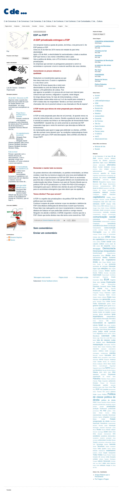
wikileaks (102, 465)
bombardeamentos (106, 186)
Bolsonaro (95, 186)
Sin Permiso (99, 121)
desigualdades (109, 251)
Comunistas (97, 221)
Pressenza (98, 129)
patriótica (95, 387)
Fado (103, 284)
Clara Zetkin (101, 208)
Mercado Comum (98, 355)
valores (100, 461)
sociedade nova (110, 438)
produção (96, 408)
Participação (96, 385)
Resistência (103, 423)
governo (95, 305)
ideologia (95, 314)
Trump (105, 455)
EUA (106, 279)
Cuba (113, 241)
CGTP (97, 98)
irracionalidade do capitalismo (104, 323)
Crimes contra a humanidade (106, 234)
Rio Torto (98, 70)
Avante (113, 179)
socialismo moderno (99, 438)
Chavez (108, 204)
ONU (113, 372)
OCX (105, 372)
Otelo (114, 376)
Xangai (108, 465)
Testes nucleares (110, 446)
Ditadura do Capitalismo (104, 260)
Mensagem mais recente (42, 277)
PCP (97, 389)
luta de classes (103, 340)
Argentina (95, 175)
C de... (113, 188)
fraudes (95, 295)
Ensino (107, 271)
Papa (99, 381)
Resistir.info (99, 108)
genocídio (106, 299)
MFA (114, 355)
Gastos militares (102, 297)
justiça (95, 331)
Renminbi (112, 421)
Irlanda (113, 321)
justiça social (103, 331)
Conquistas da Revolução (104, 60)
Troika (95, 455)
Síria (94, 434)
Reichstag (112, 417)
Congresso (96, 223)
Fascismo (96, 286)
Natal (103, 368)
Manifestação (111, 342)
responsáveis (111, 423)
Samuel (95, 432)
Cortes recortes (26, 26)
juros (113, 329)
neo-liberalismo (97, 370)
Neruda (105, 370)
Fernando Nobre (105, 286)
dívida (95, 262)
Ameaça (113, 167)
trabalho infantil (97, 453)
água (101, 162)
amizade (113, 169)
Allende (95, 165)
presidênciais (101, 404)
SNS (114, 434)
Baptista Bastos (111, 182)
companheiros (96, 214)
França (101, 292)
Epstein (113, 271)
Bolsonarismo (111, 184)
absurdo (107, 158)
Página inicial (8, 26)
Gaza (109, 297)
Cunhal (107, 244)
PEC (101, 389)
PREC (95, 402)
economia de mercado (100, 266)
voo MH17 (99, 463)
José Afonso (103, 329)
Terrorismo (100, 446)
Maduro (98, 342)
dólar (100, 262)
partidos (105, 385)
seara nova (111, 432)
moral (109, 357)
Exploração (110, 282)
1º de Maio (107, 156)
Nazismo (113, 368)
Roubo (99, 429)
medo (106, 351)
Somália (108, 440)
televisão (112, 444)
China (94, 206)
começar (113, 210)
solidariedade (102, 440)
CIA (102, 206)
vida (94, 463)
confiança (112, 221)
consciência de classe (100, 225)
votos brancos (111, 463)
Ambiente (107, 167)
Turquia (113, 455)
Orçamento (111, 374)
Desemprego (98, 251)
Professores (103, 408)
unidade (95, 459)
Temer (94, 446)
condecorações (106, 221)
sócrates (95, 440)
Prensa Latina (99, 131)
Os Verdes (106, 376)
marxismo (96, 349)
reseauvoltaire (99, 116)
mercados (108, 355)
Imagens (60, 26)
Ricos (94, 429)
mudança (112, 359)
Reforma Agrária (97, 417)
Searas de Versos (101, 79)
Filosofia (113, 288)
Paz (114, 387)
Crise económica (110, 239)
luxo (94, 342)
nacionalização (103, 366)
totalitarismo (102, 450)
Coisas (107, 208)
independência (111, 316)
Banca (95, 182)
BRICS (101, 188)
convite (95, 230)
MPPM (101, 359)
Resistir (97, 149)
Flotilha (104, 290)
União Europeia (110, 457)
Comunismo (111, 219)
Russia (103, 429)
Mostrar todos (112, 88)
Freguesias (102, 295)
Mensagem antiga (82, 277)
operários (96, 374)
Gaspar (95, 297)
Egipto (95, 268)
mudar (94, 361)
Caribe (109, 197)
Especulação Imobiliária (108, 275)
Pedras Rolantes (101, 84)
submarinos (101, 442)
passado (113, 385)
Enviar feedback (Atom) (50, 281)
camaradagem (111, 190)
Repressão (96, 423)
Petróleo (99, 391)
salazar (113, 429)
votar (104, 463)
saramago (100, 432)
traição (105, 453)
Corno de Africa (109, 230)
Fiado (106, 288)
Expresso (95, 284)
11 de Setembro (98, 156)
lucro (94, 340)
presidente (108, 404)
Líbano (113, 333)
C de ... (15, 11)
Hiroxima (113, 310)
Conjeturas (17, 26)
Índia (94, 318)
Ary (114, 175)
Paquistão (105, 381)
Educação (112, 266)
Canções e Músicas (51, 26)
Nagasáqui (112, 366)
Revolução (112, 425)
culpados (95, 244)
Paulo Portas (108, 387)
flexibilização (97, 290)
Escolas (106, 273)
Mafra (103, 342)
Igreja (113, 314)
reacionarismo (97, 415)
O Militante (98, 111)
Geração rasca (101, 301)
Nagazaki (95, 368)
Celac (113, 201)
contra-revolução (109, 228)
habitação (101, 310)
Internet (101, 321)
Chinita (99, 206)
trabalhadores (110, 450)
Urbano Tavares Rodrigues (107, 459)
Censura (41, 26)
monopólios (105, 357)
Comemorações (97, 212)
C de (109, 188)
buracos (106, 188)
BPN (114, 186)
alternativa (111, 165)
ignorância (107, 314)
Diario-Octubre (100, 126)
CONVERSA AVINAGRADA (104, 41)
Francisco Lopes (110, 292)
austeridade (111, 177)
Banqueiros (102, 182)
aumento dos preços (100, 177)
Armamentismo (103, 175)
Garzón (113, 295)
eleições (104, 268)
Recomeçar (111, 415)
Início (94, 321)
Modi (99, 357)
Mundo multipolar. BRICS (100, 364)
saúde (106, 432)
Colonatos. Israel (98, 210)
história (95, 312)
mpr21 (97, 136)
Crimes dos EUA (98, 237)
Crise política (96, 241)
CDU (106, 201)
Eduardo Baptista (16, 237)
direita (107, 255)
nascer (100, 368)
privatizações (111, 406)
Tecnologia (99, 444)
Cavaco (112, 199)
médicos (101, 351)
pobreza (113, 391)
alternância (102, 165)
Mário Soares (101, 347)
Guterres (95, 310)
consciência (111, 223)
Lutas (113, 340)
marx (113, 347)
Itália (105, 325)
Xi (111, 465)
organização (96, 376)
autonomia (105, 179)
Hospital (113, 312)
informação (105, 318)
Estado (113, 277)
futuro (108, 295)
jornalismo (112, 327)
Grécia (101, 305)
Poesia (99, 394)
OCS (100, 372)
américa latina (97, 169)
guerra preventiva (110, 308)
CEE (110, 201)
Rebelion (98, 113)
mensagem (112, 351)
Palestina (96, 379)
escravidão (112, 273)
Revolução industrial (99, 427)
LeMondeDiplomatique (102, 101)
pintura (108, 391)
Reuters (95, 425)
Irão (107, 321)
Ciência (106, 206)
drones (109, 262)
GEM (96, 103)
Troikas (100, 455)
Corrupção (97, 232)
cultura (101, 244)
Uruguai (95, 461)
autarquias (96, 179)
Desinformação (97, 253)
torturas (95, 450)
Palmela (95, 381)
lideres (94, 338)
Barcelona (95, 184)
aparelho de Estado (108, 173)
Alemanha (112, 162)
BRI (98, 188)
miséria (95, 357)
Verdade (113, 461)
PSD (104, 411)
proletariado (111, 408)
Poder (94, 394)
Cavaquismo (96, 201)
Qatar (94, 413)
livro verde (106, 338)
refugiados (106, 417)
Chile (113, 204)
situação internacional (104, 434)
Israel (100, 325)
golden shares (111, 303)
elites (109, 268)
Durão (99, 264)
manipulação (98, 344)
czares (98, 246)
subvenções (108, 442)
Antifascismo (112, 171)
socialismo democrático (108, 436)
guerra (101, 308)
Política (104, 394)
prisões (95, 406)
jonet (108, 325)
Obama (95, 372)
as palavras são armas (103, 65)
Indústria (98, 318)
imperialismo (98, 316)
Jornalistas (96, 329)
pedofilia (105, 389)
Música (95, 366)
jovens (110, 329)
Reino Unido (99, 419)
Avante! (97, 95)
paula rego (101, 387)
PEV (104, 391)
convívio (100, 230)
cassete (107, 199)
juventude (112, 331)
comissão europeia (109, 212)
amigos (106, 169)
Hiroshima (107, 310)
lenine (105, 333)
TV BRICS (98, 134)
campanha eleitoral (100, 192)
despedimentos (111, 253)
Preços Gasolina (101, 402)
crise (107, 236)
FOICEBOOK (99, 75)
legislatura (100, 333)
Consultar (34, 26)
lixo (111, 338)
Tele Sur (97, 123)
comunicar (96, 219)
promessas (96, 411)
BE (101, 184)
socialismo (96, 436)
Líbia (113, 336)
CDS (102, 201)
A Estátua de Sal (101, 51)
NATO (107, 368)
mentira (112, 353)
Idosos (101, 314)
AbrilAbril (98, 55)
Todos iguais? (102, 448)
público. (109, 411)
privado (102, 406)
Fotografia (95, 292)
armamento (110, 175)
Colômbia (112, 208)
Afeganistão (112, 160)
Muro (109, 364)
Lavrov (94, 333)
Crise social (106, 242)
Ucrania (95, 457)
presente (95, 404)
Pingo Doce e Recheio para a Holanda (21, 114)
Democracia (109, 248)
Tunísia (109, 455)
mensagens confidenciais (100, 353)
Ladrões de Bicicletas (102, 46)
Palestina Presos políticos (108, 379)
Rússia (108, 429)
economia (112, 264)
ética (101, 280)
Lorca (113, 338)
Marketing (109, 347)
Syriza (113, 442)
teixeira (106, 444)
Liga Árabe (100, 338)
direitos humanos (108, 257)
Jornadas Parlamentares (100, 327)
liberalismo (96, 336)
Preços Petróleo (111, 402)
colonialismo (107, 210)
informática (112, 318)
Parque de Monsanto (107, 383)
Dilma (102, 255)
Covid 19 (106, 232)
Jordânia (113, 325)
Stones (12, 240)
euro (98, 282)
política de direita (108, 400)
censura (96, 204)
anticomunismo (97, 171)
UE (99, 457)
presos (113, 404)
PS (101, 411)
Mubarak (106, 359)
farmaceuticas (111, 284)
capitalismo (99, 197)
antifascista (96, 173)
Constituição (111, 225)
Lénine (109, 333)
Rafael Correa (104, 413)
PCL (94, 389)
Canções (112, 192)
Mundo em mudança (109, 361)
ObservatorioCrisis (101, 139)
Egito (99, 268)
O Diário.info (99, 106)
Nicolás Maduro (111, 370)
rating (113, 413)
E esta (104, 264)
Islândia (95, 325)
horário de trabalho (104, 312)
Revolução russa (110, 427)
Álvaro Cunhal (97, 167)
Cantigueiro (96, 194)
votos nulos (96, 465)
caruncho (101, 199)
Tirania (95, 448)
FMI (108, 290)
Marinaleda (107, 344)
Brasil (94, 188)
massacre (103, 349)
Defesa (113, 246)
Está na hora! (12, 152)
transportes (112, 453)
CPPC (113, 232)
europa (103, 282)
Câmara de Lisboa (99, 190)
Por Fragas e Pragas (102, 479)
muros (113, 364)
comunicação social (104, 217)
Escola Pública (98, 273)
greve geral (107, 305)
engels (113, 268)
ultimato (103, 457)
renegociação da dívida (101, 421)
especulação (97, 275)
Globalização (102, 303)
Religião (112, 419)
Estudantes (96, 280)
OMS (109, 372)
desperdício (96, 255)
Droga (104, 262)
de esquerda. (106, 246)
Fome (113, 290)
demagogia (96, 248)
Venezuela (106, 461)
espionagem (96, 277)
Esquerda (98, 118)
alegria (106, 162)
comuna (104, 214)
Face (66, 26)
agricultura (96, 162)
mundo (100, 361)
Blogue (105, 184)
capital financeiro (109, 194)
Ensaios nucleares (98, 271)
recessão (105, 415)
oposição (103, 374)
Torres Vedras (111, 448)
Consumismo (97, 228)
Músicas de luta (100, 146)
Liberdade (105, 336)
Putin (114, 411)
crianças (95, 234)
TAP (94, 444)
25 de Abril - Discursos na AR (18, 98)
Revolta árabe (103, 425)
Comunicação (111, 214)
